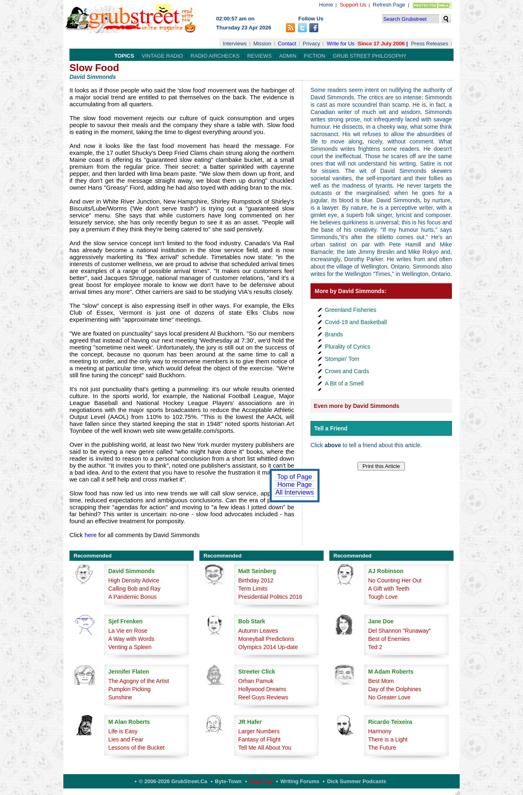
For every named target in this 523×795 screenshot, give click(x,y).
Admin (287, 56)
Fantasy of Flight (259, 739)
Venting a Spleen (130, 647)
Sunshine (120, 697)
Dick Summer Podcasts (356, 781)
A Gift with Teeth (388, 588)
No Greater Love (389, 697)
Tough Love (383, 596)
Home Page (294, 484)
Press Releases (429, 43)
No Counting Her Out (395, 580)
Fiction (314, 56)
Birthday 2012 (255, 580)
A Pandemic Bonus (132, 596)
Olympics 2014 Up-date (268, 647)
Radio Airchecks (214, 56)
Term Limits (253, 588)
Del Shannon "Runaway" (399, 630)
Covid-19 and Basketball (356, 322)
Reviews (259, 56)
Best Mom (381, 681)
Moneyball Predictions (266, 639)
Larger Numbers (258, 731)
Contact (287, 43)
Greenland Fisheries (350, 310)
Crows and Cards (347, 371)
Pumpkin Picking (129, 689)
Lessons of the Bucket (136, 747)
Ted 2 (375, 647)
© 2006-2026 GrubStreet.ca (173, 781)
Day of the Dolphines (394, 689)
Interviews (235, 43)
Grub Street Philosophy (370, 56)
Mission (262, 43)
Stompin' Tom (342, 359)
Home (326, 5)
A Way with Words (131, 639)
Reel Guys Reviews (263, 697)
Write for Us (340, 43)
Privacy (311, 43)
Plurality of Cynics (347, 346)
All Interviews (294, 492)
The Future (382, 747)
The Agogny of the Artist (138, 681)
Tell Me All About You (264, 747)
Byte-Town (228, 781)
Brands (334, 334)
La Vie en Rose (127, 630)
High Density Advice (133, 580)
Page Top (261, 781)
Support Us (353, 5)
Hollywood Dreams (262, 689)
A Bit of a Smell (344, 383)
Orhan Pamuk (255, 681)
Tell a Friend (330, 428)
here (91, 534)
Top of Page (294, 476)
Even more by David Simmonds (356, 406)
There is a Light (388, 739)
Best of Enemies (389, 639)
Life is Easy (123, 731)
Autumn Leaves (258, 630)
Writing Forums (300, 781)
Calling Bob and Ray (134, 588)
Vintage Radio (162, 56)
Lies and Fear (125, 739)
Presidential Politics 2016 (270, 596)
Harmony (379, 731)
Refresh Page (389, 5)
